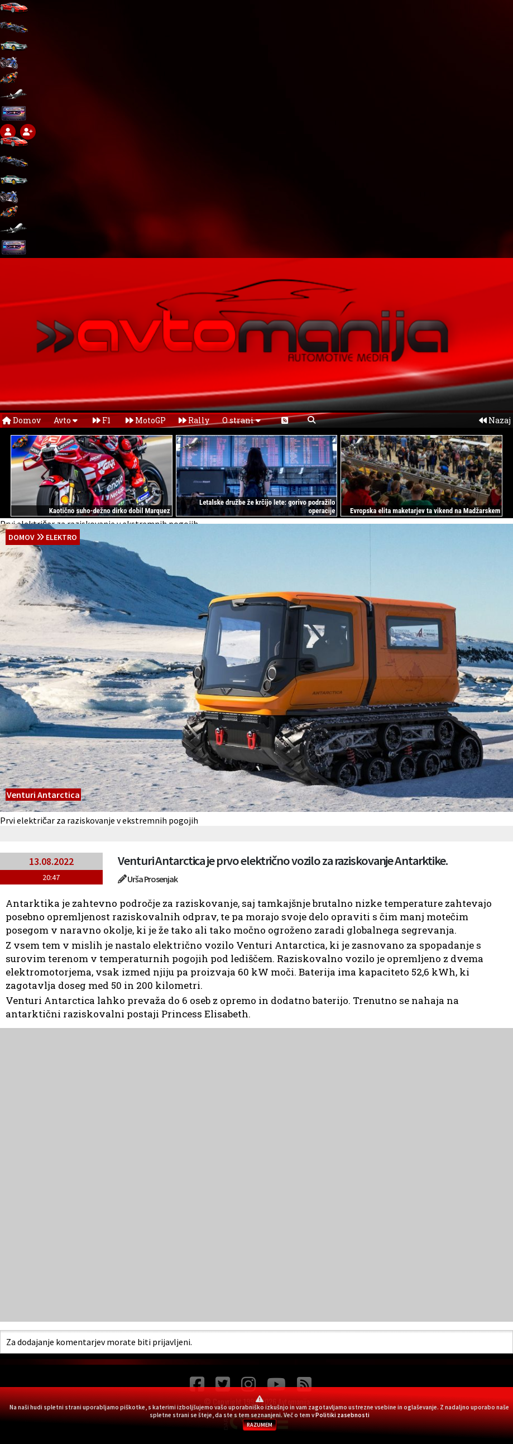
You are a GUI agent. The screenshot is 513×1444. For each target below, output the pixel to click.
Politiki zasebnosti (342, 1415)
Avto (66, 420)
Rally (194, 420)
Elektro (61, 537)
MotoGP (146, 420)
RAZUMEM (259, 1424)
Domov (21, 420)
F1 (102, 420)
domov (21, 537)
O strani (241, 420)
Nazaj (495, 420)
